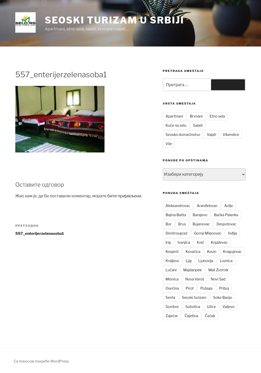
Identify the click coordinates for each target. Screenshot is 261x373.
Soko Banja (222, 297)
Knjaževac (219, 242)
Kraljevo (172, 261)
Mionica (172, 279)
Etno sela (217, 116)
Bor (169, 224)
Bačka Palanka (226, 215)
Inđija (232, 233)
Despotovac (226, 224)
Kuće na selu (176, 125)
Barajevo (200, 215)
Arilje (228, 205)
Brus (182, 224)
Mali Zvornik (218, 270)
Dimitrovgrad (176, 233)
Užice (211, 306)
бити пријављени (124, 196)
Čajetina (191, 316)
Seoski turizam (194, 297)
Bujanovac (201, 224)
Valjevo (228, 306)
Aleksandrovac (178, 205)
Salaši (198, 125)
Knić (200, 242)
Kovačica (193, 251)
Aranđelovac (207, 205)
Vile (169, 144)
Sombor (172, 306)
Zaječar (172, 316)
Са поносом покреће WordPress (41, 361)
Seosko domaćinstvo (183, 134)
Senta (170, 297)
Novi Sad (218, 279)
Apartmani (174, 116)
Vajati (211, 134)
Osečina (172, 288)
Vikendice (231, 134)
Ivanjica (184, 242)
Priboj (224, 288)
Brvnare (196, 116)
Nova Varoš (194, 279)
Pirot (190, 288)
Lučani (171, 270)
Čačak (210, 316)
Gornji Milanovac (207, 233)
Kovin (211, 251)
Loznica (226, 261)
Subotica (193, 306)
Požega (206, 288)
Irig (168, 242)
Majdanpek (192, 270)
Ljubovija (205, 261)
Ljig (189, 261)
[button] (25, 22)
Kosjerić (172, 251)
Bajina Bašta (176, 215)
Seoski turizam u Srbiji (114, 20)
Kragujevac (232, 251)
